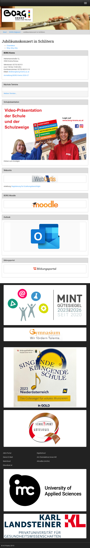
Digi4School (41, 453)
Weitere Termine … (10, 93)
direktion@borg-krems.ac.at (18, 72)
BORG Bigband (14, 32)
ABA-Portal (7, 453)
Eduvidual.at (7, 465)
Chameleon (11, 46)
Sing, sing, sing (12, 48)
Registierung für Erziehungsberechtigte (25, 186)
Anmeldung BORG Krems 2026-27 (16, 75)
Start (5, 32)
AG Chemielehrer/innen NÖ (47, 457)
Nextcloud (7, 461)
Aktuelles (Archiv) (43, 461)
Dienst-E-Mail (8, 457)
